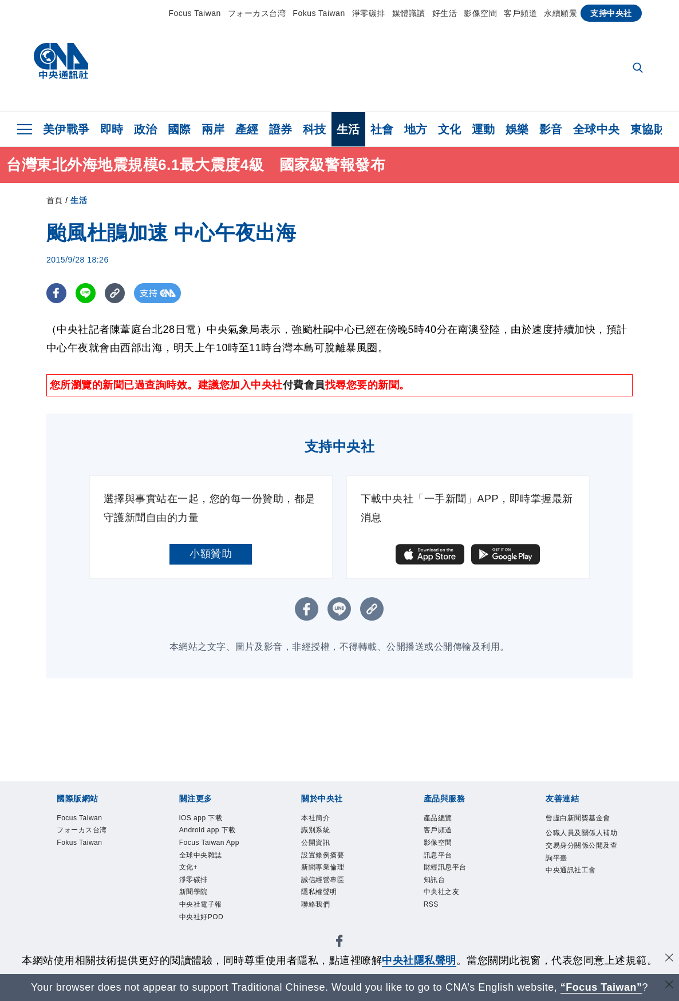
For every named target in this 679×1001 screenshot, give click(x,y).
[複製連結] (115, 293)
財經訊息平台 (454, 878)
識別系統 (321, 834)
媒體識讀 (408, 13)
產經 (247, 129)
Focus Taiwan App (209, 871)
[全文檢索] (639, 68)
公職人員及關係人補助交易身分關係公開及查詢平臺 (581, 872)
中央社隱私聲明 (419, 960)
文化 (449, 129)
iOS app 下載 (209, 819)
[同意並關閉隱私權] (669, 959)
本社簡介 (321, 819)
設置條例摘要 (331, 864)
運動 (483, 129)
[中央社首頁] (61, 64)
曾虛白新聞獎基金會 (581, 827)
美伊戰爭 (66, 129)
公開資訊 (321, 849)
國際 (179, 129)
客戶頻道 (520, 13)
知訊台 (439, 893)
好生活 (444, 13)
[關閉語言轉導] (669, 986)
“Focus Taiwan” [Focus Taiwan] (601, 987)
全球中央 (596, 129)
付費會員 (304, 385)
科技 (314, 129)
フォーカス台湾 (257, 13)
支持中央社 (611, 13)
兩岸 (213, 129)
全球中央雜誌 (209, 893)
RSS (434, 923)
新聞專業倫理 (331, 878)
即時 (112, 129)
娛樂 (517, 129)
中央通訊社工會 (581, 909)
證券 (281, 129)
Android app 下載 (213, 842)
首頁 (54, 200)
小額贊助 (211, 553)
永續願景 (560, 13)
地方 (416, 129)
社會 (382, 129)
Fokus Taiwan (319, 13)
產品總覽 (444, 819)
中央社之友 (449, 908)
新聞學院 (199, 938)
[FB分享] (56, 293)
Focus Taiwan (195, 13)
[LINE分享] (86, 293)
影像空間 (480, 13)
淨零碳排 (368, 13)
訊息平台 (444, 864)
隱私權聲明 (326, 908)
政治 (145, 129)
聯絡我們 (321, 923)
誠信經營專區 (331, 893)
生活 (348, 129)
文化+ (192, 908)
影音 (551, 129)
